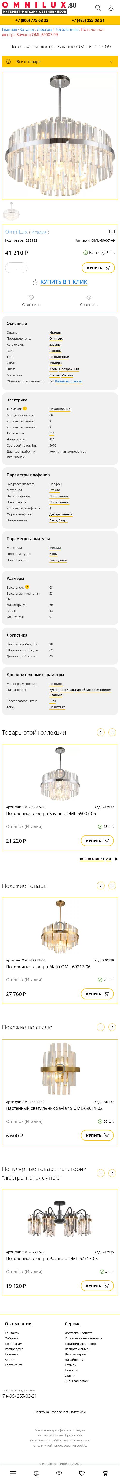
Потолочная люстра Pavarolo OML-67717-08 (52, 1258)
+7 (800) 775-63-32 (31, 20)
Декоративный (61, 514)
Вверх (63, 520)
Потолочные (66, 29)
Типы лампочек (77, 1381)
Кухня (53, 690)
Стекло (54, 375)
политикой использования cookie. (61, 1445)
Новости (71, 1370)
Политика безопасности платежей (60, 1412)
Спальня (55, 695)
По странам (13, 1343)
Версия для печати (112, 231)
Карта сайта (13, 1365)
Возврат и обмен (77, 1349)
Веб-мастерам (75, 1354)
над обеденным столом (93, 690)
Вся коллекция (99, 859)
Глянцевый (58, 560)
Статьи (70, 1375)
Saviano (55, 344)
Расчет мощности (68, 381)
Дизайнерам (74, 1359)
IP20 (52, 701)
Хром (53, 369)
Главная (9, 29)
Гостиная (67, 690)
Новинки (11, 1354)
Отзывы (71, 1365)
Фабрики (11, 1338)
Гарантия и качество (80, 1343)
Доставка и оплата (78, 1333)
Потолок (56, 683)
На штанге (57, 707)
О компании (18, 1324)
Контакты (12, 1333)
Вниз (53, 520)
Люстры (44, 29)
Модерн (55, 362)
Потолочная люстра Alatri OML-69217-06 (48, 966)
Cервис (72, 1324)
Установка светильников (83, 1338)
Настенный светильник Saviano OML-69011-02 (54, 1108)
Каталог (27, 29)
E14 (51, 433)
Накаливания (59, 409)
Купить (98, 267)
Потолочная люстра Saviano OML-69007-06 (51, 813)
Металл (67, 375)
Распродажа (14, 1349)
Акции (9, 1359)
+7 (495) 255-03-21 (88, 20)
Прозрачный (69, 369)
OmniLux (16, 231)
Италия (39, 232)
